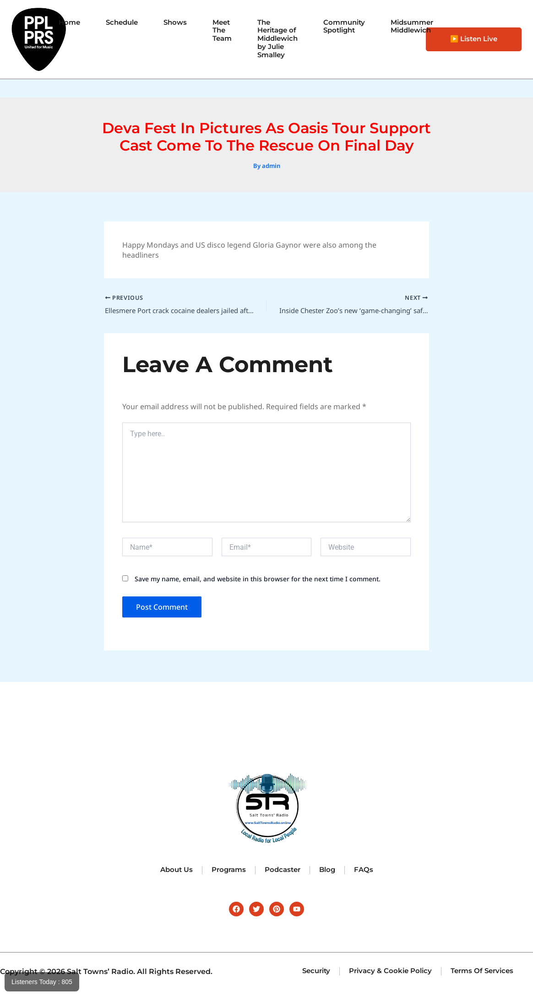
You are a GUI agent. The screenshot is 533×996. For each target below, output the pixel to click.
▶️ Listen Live (474, 39)
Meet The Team (217, 30)
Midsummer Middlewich (417, 25)
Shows (169, 21)
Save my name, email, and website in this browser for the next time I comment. (258, 580)
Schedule (113, 21)
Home (58, 21)
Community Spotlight (346, 25)
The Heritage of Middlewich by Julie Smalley (276, 39)
